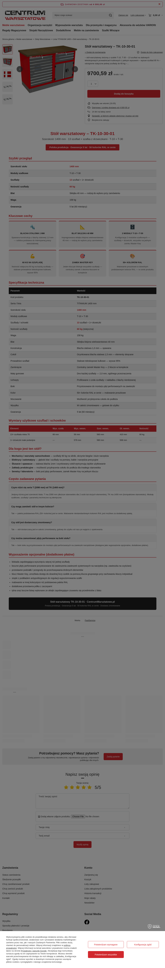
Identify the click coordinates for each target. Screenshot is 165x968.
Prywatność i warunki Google (34, 951)
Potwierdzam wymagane (106, 944)
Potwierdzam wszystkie (106, 954)
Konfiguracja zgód (142, 944)
